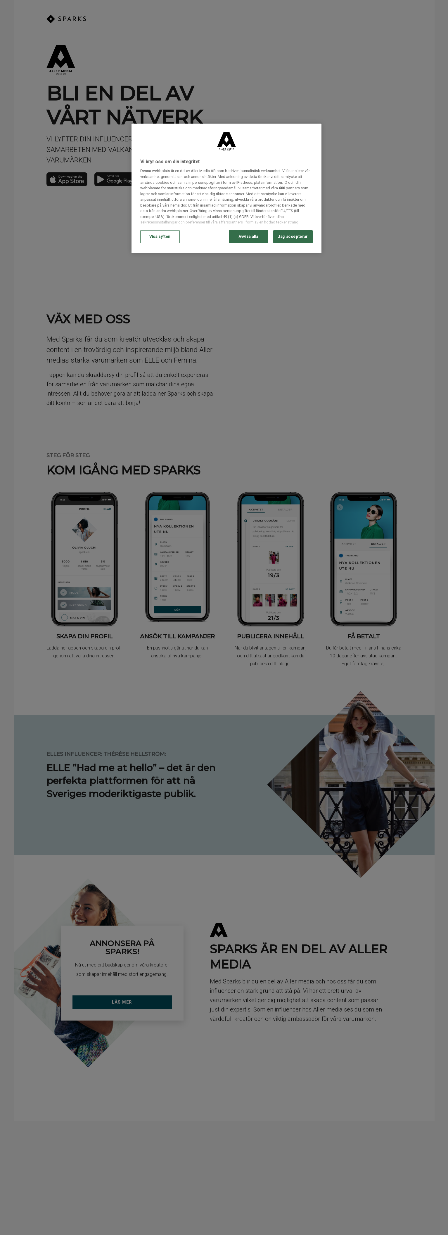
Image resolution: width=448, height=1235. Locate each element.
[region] (226, 188)
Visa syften (159, 236)
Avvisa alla (248, 236)
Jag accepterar (293, 236)
